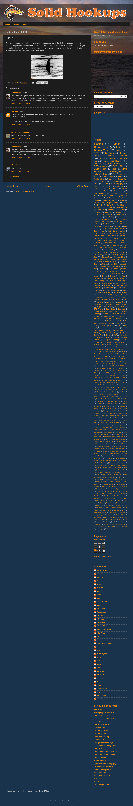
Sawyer (99, 664)
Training (124, 503)
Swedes (110, 489)
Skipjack (96, 486)
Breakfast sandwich (111, 271)
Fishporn (122, 411)
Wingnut (100, 678)
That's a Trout (112, 493)
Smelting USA (99, 344)
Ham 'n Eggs (104, 422)
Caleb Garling (123, 385)
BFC (107, 373)
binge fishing (114, 264)
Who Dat (116, 510)
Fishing (98, 143)
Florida (100, 198)
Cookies (122, 392)
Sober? (97, 186)
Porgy (125, 467)
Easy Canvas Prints (101, 725)
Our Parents (113, 463)
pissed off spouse (99, 526)
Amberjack (97, 370)
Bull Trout (113, 311)
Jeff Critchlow (102, 626)
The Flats (122, 493)
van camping (100, 529)
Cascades (106, 314)
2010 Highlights (122, 366)
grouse (120, 519)
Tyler (98, 668)
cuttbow (115, 361)
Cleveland (100, 392)
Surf (123, 351)
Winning (120, 186)
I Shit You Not (106, 257)
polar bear (111, 526)
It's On (100, 205)
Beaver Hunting (109, 250)
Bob (123, 377)
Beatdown (121, 217)
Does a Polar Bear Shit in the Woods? (108, 399)
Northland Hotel (111, 460)
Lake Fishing (120, 283)
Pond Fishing (122, 259)
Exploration (107, 406)
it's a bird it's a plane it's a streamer (108, 266)
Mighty (96, 333)
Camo (107, 387)
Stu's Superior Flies (117, 295)
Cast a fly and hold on (116, 231)
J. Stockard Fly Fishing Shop (105, 746)
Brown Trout (101, 150)
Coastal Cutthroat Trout (117, 233)
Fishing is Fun (99, 321)
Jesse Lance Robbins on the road (106, 752)
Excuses (121, 316)
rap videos (97, 304)
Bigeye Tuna (122, 196)
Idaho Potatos (98, 429)
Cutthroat (109, 394)
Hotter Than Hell (107, 427)
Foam (105, 415)
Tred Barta (109, 505)
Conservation (115, 274)
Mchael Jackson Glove (103, 446)
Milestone (97, 451)
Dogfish (125, 399)
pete (98, 692)
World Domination (100, 245)
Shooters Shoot (108, 484)
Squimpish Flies (100, 773)
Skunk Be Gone (121, 207)
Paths (96, 465)
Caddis (114, 385)
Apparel (99, 247)
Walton (107, 507)
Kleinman (100, 640)
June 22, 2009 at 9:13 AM (20, 139)
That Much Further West (103, 776)
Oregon (108, 335)
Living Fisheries (100, 758)
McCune (124, 444)
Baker (99, 581)
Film (103, 408)
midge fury (121, 302)
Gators (96, 418)
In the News (115, 328)
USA (113, 356)
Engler (116, 403)
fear (121, 361)
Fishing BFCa (108, 318)
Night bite (121, 333)
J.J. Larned (101, 615)
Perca (102, 465)
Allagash (99, 307)
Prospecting (121, 470)
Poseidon (120, 214)
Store (25, 24)
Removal (116, 472)
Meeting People (99, 448)
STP (126, 477)
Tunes (96, 264)
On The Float (111, 188)
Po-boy (98, 467)
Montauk (105, 451)
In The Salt (118, 432)
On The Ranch (112, 238)
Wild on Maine (115, 300)
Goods (118, 323)
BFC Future (120, 210)
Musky (119, 288)
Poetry (113, 259)
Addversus (98, 710)
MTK (95, 444)
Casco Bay (115, 387)
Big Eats (97, 212)
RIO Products (98, 472)
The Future (97, 496)
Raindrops (108, 472)
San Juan (107, 479)
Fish (118, 147)
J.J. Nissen (101, 619)
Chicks (104, 274)
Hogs (119, 326)
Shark (109, 342)
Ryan (99, 657)
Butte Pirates (98, 385)
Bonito (96, 380)
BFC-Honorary (100, 166)
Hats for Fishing (115, 422)
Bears (99, 250)
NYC (104, 453)
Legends (97, 285)
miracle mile (121, 522)
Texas (98, 491)
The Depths (121, 354)
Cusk (101, 394)
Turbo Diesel (118, 505)
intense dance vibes (108, 363)
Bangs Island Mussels (118, 373)
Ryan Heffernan (110, 262)
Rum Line (105, 477)
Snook (109, 344)
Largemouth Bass (109, 436)
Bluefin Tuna (100, 169)
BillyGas (100, 588)
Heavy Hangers (107, 425)
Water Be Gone (117, 507)
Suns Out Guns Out (112, 351)
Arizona (96, 373)
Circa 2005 (124, 389)
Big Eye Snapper (109, 375)
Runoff (120, 477)
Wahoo (96, 224)
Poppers (107, 337)
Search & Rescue (114, 481)
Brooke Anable (99, 311)
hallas (99, 685)
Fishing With (120, 318)
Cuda (95, 394)
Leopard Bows (98, 439)
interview (99, 522)
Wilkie (123, 510)
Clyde (106, 316)
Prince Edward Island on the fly (105, 470)
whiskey (108, 529)
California (99, 387)
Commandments (111, 392)
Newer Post (12, 186)
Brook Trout (101, 147)
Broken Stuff (110, 382)
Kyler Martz (97, 436)
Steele (120, 150)
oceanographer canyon (118, 524)
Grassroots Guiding (101, 737)
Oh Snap (109, 153)
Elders (108, 403)
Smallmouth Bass (110, 243)
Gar (121, 321)
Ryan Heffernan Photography (105, 764)
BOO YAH (118, 166)
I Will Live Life (99, 740)
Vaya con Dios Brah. (101, 300)
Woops (110, 515)
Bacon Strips (110, 309)
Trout (106, 356)
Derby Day (114, 396)
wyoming (97, 217)
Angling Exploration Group (104, 713)
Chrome (96, 316)
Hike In (111, 281)
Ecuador (99, 403)
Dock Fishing (123, 396)
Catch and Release (118, 314)
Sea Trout (124, 340)
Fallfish (122, 406)
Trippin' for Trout (100, 782)
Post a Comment (15, 176)
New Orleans (118, 456)
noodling (105, 524)
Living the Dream (119, 439)
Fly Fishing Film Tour (118, 255)
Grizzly (103, 326)
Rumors (112, 477)
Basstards (121, 309)
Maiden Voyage (119, 330)
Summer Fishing (119, 221)
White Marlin (120, 224)
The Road (97, 356)
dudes (125, 300)
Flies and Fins (99, 728)
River (97, 474)
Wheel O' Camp (106, 510)
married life (110, 302)
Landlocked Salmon (112, 161)
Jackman (116, 434)
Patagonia (122, 463)
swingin (99, 366)
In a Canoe (104, 328)
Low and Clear (120, 441)
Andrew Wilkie (17, 92)
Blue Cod (108, 377)
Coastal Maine (99, 236)
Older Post (82, 186)
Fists (104, 413)
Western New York (100, 359)
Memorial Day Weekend (116, 448)
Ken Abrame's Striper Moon (104, 755)
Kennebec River (119, 257)
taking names (118, 191)
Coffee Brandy (121, 212)
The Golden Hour (119, 496)
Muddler (122, 451)
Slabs (103, 486)
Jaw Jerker (98, 749)
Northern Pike (99, 179)
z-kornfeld (100, 699)
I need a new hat (120, 427)
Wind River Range (100, 512)
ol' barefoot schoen (104, 688)
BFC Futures (98, 309)
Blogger (80, 801)
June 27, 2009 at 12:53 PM (21, 171)
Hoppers (96, 427)
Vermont (122, 356)
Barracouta (97, 375)
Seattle (99, 342)
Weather (104, 264)
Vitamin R (99, 507)
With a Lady (99, 203)
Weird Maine (107, 224)
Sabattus (99, 479)
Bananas (124, 269)
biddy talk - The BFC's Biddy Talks (107, 719)
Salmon (122, 262)
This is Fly (98, 779)
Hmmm (121, 176)
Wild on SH (114, 359)
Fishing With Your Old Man (116, 278)
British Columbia (99, 382)
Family (96, 408)
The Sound (111, 500)
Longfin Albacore (99, 441)
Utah (125, 505)
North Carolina (120, 458)
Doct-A (99, 605)
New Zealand (107, 196)
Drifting (104, 276)
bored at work (114, 517)
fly (115, 519)
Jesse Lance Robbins (20, 132)
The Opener (123, 498)
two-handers (114, 269)
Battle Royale (108, 229)
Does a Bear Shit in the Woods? (107, 252)
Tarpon (122, 200)
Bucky (99, 591)
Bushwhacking (99, 231)
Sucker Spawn (99, 297)
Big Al (99, 584)
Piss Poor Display (110, 240)
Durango (124, 401)
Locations (106, 285)
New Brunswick (115, 453)
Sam (98, 661)
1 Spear (107, 366)
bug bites (124, 264)
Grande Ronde (116, 418)
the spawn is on (114, 245)
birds (105, 517)
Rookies (124, 292)
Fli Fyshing (98, 255)
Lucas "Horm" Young (104, 643)
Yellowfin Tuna (100, 174)
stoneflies (124, 526)
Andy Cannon (102, 574)
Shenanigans (119, 342)
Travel (122, 243)
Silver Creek (120, 484)
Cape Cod (109, 212)
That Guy (106, 491)
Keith (99, 636)
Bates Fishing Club (101, 716)
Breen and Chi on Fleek (108, 380)
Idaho (125, 203)
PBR (115, 335)
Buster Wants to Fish (102, 722)
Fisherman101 (102, 612)
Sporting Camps (122, 486)
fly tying (108, 226)
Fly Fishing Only (100, 734)
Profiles (116, 337)
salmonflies (108, 304)
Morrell (14, 165)
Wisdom (122, 512)
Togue (102, 503)
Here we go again (119, 425)
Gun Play (111, 326)
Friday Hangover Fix (105, 214)
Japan (123, 434)
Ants (113, 370)
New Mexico (107, 456)
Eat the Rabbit (99, 278)
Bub (117, 382)
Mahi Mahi (115, 193)
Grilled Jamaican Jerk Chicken (110, 420)
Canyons (97, 188)
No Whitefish (108, 458)
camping (102, 519)
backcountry (98, 226)
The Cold (111, 354)
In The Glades (107, 432)
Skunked (97, 243)
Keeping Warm (107, 283)
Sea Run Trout (101, 481)
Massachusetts (108, 288)
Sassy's (115, 479)
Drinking (113, 276)
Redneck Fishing (109, 200)
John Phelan (101, 633)
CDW (123, 271)
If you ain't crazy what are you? (114, 429)
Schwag (122, 240)
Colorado (101, 181)
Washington (115, 171)
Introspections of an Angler (104, 743)
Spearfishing (98, 349)
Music (106, 184)
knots (113, 522)
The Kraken (97, 498)
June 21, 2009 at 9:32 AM (20, 104)
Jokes (96, 283)
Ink (124, 328)
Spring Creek (101, 295)
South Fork (98, 347)
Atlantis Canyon (119, 307)
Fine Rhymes (112, 408)
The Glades (107, 496)
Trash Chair (99, 505)
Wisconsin (113, 512)
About (16, 24)
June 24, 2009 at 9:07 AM (20, 157)
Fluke (120, 413)
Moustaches (114, 451)
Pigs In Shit (123, 335)
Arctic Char (121, 370)
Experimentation (113, 203)
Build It (123, 382)
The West (108, 186)
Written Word (120, 515)
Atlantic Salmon (122, 247)
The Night (121, 297)
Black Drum (98, 377)
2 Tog (113, 366)
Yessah (110, 210)
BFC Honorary (100, 193)
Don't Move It (100, 401)
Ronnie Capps (106, 474)
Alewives (121, 368)
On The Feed (98, 335)
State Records (110, 349)
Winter (105, 191)
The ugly (119, 500)
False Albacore (106, 219)
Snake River (111, 486)
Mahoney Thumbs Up (106, 444)
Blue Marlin (120, 229)
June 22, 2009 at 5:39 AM (20, 125)
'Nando (99, 681)
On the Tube (103, 463)
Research (124, 472)
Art (102, 373)
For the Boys (111, 321)
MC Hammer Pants (101, 259)
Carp (95, 274)
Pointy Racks (107, 467)
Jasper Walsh (102, 622)
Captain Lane (122, 250)
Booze (112, 158)
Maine (111, 179)
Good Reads (105, 418)
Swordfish (100, 210)
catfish (110, 519)
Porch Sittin (117, 467)
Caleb (99, 595)
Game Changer (99, 281)
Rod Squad (106, 340)
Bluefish (116, 377)
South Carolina (120, 344)
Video (117, 143)
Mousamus (98, 238)
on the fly (103, 269)
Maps (117, 444)
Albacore (112, 368)
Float (106, 255)
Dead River (117, 394)
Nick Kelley (106, 290)
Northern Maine (99, 460)
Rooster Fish (118, 474)
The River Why (100, 500)
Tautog (125, 489)
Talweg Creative (99, 354)
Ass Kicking (109, 247)
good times (117, 226)
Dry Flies (122, 276)
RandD (116, 292)
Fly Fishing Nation (101, 731)
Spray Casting (100, 489)
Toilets (118, 503)
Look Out (110, 441)
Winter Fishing (104, 361)
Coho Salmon (111, 236)
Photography (118, 184)
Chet (98, 598)
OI (114, 174)
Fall (116, 406)
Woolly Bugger (99, 515)
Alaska (125, 245)
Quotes (97, 163)
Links (101, 158)
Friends (112, 415)
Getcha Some (112, 198)
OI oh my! (116, 290)
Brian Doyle (121, 380)
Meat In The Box (119, 446)
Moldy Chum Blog (101, 761)
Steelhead (109, 156)
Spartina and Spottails (102, 770)
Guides (96, 221)
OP (120, 460)
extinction (100, 302)
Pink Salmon (111, 465)
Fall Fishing (114, 181)
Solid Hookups (115, 163)
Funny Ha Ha (120, 219)
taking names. (108, 176)
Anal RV (106, 370)
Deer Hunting (104, 396)
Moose (104, 333)
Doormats (110, 401)
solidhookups (102, 695)
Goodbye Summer (106, 323)
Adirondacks (101, 368)
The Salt (123, 156)
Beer (95, 219)
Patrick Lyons (102, 654)
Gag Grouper (121, 415)
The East (111, 297)
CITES (107, 385)
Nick (98, 650)
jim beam (107, 522)
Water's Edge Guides (102, 785)
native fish (97, 524)
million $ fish (123, 363)
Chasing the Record (106, 389)
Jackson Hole (98, 330)
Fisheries (97, 318)
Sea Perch (124, 479)
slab (117, 526)
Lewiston (108, 439)
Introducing (121, 281)
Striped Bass (122, 179)
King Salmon (106, 221)
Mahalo (108, 330)
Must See (112, 333)
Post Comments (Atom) (25, 191)
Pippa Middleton (122, 465)
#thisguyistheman (121, 304)
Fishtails (96, 413)
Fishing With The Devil (110, 411)
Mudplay (96, 453)
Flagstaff (112, 413)
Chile (116, 389)
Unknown (15, 111)
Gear (95, 257)
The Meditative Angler (110, 498)
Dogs (123, 252)
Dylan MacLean (102, 609)
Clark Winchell (102, 602)
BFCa (96, 153)
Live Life (122, 236)
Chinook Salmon (100, 233)
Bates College (109, 217)
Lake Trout (111, 205)
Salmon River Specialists (103, 767)
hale (126, 519)
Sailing (115, 340)
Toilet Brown (110, 503)
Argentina (108, 307)
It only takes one (106, 434)
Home (7, 24)
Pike (98, 337)
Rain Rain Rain (105, 292)
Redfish (99, 262)
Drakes (117, 401)
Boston (99, 271)
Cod (113, 316)
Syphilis (118, 489)
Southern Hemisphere (116, 347)
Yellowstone (97, 517)
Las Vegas (121, 436)
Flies (114, 169)
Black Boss (121, 375)
